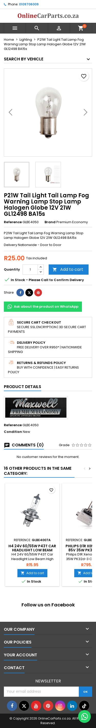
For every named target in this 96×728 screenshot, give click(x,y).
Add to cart (67, 269)
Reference (13, 222)
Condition (13, 432)
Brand (50, 222)
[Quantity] (30, 269)
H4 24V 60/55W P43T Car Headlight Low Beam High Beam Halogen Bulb (32, 550)
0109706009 (29, 4)
